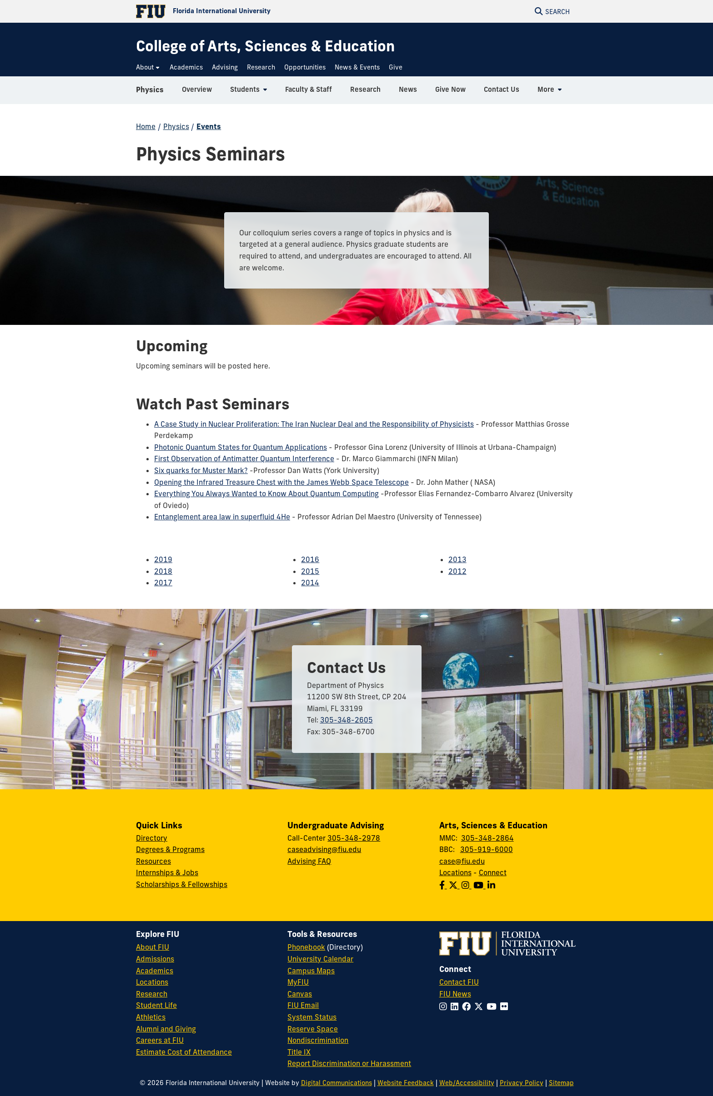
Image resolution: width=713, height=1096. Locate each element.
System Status (311, 1016)
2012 (457, 571)
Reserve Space (312, 1028)
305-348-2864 (487, 837)
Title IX (299, 1051)
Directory (151, 837)
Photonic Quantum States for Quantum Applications (240, 447)
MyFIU (298, 981)
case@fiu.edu (462, 861)
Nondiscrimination (317, 1040)
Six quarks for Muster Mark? (201, 470)
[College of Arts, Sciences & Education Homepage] (265, 46)
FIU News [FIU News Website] (455, 993)
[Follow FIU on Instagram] (445, 1006)
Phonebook (306, 947)
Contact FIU (459, 981)
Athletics (151, 1016)
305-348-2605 (346, 719)
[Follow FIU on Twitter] (480, 1006)
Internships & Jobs (167, 872)
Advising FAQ (309, 861)
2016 (310, 559)
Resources (153, 861)
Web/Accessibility (466, 1083)
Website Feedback (405, 1083)
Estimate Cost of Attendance (184, 1051)
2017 (163, 582)
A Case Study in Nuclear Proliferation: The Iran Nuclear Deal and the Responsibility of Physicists (314, 423)
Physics (150, 92)
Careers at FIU (160, 1040)
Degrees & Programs (170, 849)
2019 (163, 559)
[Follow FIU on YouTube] (493, 1006)
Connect (493, 872)
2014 (310, 582)
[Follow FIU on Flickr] (506, 1006)
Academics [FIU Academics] (154, 970)
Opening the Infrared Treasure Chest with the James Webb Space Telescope (281, 482)
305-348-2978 (353, 837)
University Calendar (320, 958)
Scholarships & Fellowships (181, 884)
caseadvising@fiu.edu (324, 849)
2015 (310, 571)
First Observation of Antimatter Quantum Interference (244, 458)
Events (208, 126)
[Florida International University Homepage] (246, 11)
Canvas (299, 993)
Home (146, 126)
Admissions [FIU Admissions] (155, 958)
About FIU (152, 947)
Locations (455, 872)
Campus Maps (311, 970)
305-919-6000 (486, 849)
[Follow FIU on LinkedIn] (456, 1006)
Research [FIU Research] (151, 993)
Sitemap (561, 1083)
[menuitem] (148, 67)
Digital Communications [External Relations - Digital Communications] (336, 1083)
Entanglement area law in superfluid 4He (222, 516)
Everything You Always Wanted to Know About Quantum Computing (266, 493)
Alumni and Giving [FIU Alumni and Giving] (166, 1028)
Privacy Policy (521, 1083)
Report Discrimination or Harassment (349, 1063)
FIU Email (303, 1005)
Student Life (156, 1005)
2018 (163, 571)
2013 (457, 559)
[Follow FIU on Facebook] (468, 1006)
